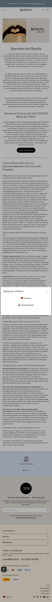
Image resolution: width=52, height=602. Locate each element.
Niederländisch (26, 305)
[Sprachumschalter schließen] (47, 293)
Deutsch (26, 298)
